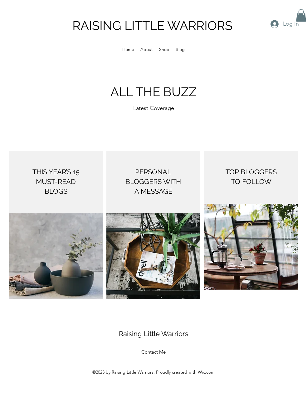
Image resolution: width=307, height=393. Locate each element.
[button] (301, 15)
